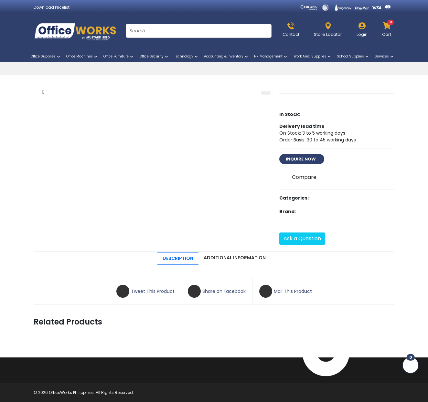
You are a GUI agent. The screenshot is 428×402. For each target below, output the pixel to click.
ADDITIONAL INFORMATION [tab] (235, 257)
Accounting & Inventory (226, 56)
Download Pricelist (52, 7)
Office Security (154, 56)
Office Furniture (118, 56)
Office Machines (82, 56)
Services (384, 56)
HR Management (271, 56)
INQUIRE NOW (302, 159)
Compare (304, 177)
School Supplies (353, 56)
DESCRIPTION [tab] (178, 258)
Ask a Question (302, 238)
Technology (186, 56)
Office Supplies (46, 56)
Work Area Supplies (313, 56)
